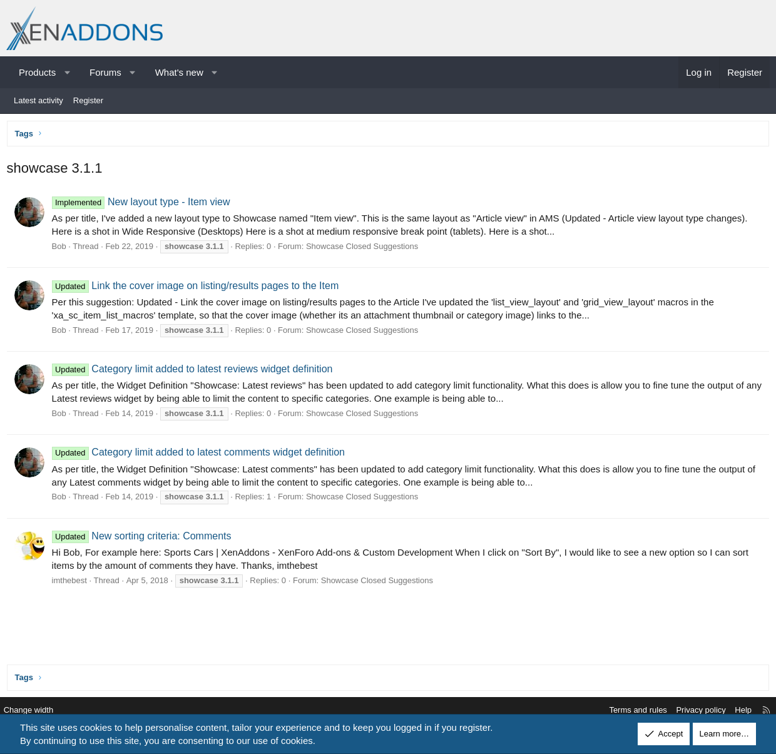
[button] (67, 72)
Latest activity (38, 100)
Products (37, 72)
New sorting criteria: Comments (144, 538)
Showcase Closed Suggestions (365, 249)
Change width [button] (37, 710)
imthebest (71, 583)
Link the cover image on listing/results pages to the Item (198, 288)
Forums (105, 72)
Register (88, 100)
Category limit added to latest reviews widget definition (194, 372)
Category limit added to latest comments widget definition (200, 455)
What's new (179, 72)
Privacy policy (692, 710)
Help (735, 710)
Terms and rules (629, 710)
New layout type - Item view (143, 205)
